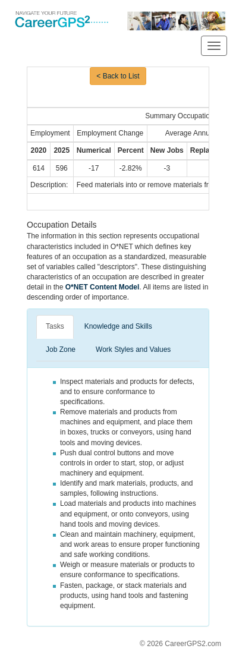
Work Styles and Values (133, 349)
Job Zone (60, 349)
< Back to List (117, 76)
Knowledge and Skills (118, 326)
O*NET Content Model (102, 287)
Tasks (55, 326)
